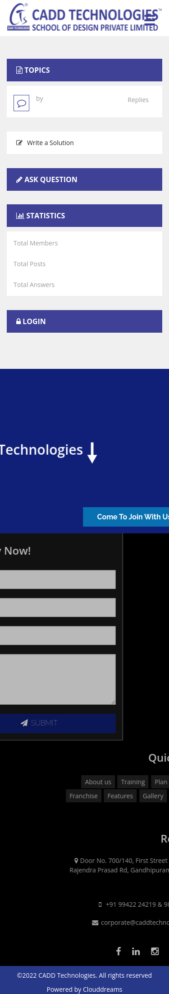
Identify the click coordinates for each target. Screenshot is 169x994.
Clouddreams (103, 989)
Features (151, 795)
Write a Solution (45, 142)
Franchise (114, 795)
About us (129, 781)
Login (34, 321)
